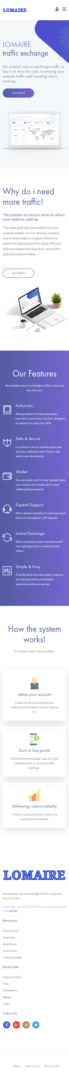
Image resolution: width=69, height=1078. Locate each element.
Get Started (18, 93)
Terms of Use (32, 1066)
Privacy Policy (52, 1066)
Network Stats (12, 977)
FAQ (6, 983)
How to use (10, 950)
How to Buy (10, 930)
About (16, 1066)
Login (6, 1003)
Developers (10, 990)
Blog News (10, 944)
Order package (12, 957)
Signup (7, 997)
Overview (9, 937)
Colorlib (12, 911)
